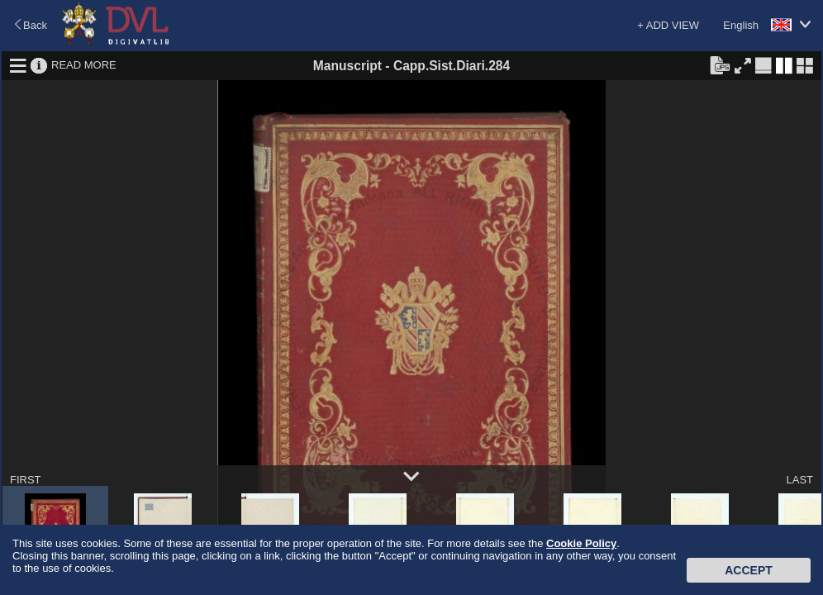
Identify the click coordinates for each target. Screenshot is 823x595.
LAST (799, 480)
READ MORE (84, 65)
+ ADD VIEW (668, 25)
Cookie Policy (581, 543)
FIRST (25, 480)
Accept (749, 570)
